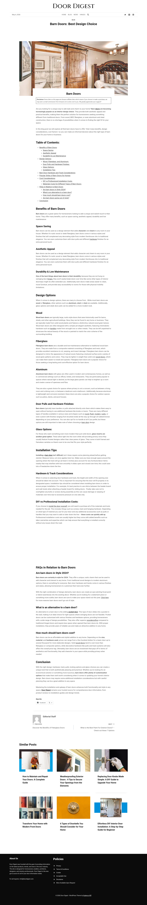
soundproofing (92, 620)
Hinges (82, 15)
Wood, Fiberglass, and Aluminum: (56, 161)
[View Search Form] (88, 15)
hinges (49, 279)
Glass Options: (48, 167)
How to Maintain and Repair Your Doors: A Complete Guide (35, 779)
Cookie (58, 872)
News (76, 15)
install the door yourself (58, 506)
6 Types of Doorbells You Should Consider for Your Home (71, 826)
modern (98, 414)
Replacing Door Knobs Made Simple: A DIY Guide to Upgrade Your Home (111, 779)
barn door (85, 422)
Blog (70, 15)
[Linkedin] (133, 14)
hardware (93, 239)
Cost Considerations (47, 178)
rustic (103, 414)
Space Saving (48, 150)
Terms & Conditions (62, 869)
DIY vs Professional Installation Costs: (57, 181)
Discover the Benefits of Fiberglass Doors (52, 726)
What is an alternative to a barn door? (57, 192)
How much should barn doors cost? (57, 195)
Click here (105, 597)
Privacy (58, 866)
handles (53, 328)
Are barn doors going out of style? (56, 198)
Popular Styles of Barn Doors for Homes (54, 176)
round (87, 414)
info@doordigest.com (27, 879)
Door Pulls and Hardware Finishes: (56, 164)
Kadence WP (87, 895)
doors (97, 109)
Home (64, 15)
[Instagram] (129, 14)
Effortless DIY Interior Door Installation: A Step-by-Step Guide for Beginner (110, 826)
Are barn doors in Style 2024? (54, 190)
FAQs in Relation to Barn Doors (51, 187)
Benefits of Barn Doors (48, 147)
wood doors (100, 357)
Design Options (45, 159)
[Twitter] (125, 14)
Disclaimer (59, 879)
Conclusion (43, 201)
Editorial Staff (49, 716)
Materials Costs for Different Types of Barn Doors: (62, 184)
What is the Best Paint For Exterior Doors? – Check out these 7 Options (94, 727)
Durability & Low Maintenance (54, 156)
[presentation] (36, 760)
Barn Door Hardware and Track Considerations (57, 173)
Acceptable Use (61, 876)
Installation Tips (49, 170)
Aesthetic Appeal (49, 153)
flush (92, 414)
